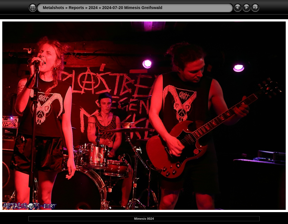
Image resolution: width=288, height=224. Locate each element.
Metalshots (53, 7)
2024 (93, 7)
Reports (76, 7)
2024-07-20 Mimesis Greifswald (132, 7)
